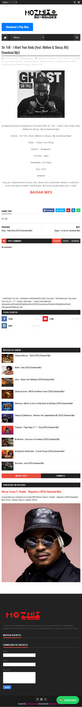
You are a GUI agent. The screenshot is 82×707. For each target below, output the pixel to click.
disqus (66, 241)
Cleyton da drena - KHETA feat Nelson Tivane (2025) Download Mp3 (39, 391)
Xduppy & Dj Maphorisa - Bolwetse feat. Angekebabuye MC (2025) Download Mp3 (45, 415)
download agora (31, 61)
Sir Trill (39, 64)
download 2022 (16, 61)
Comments (60, 476)
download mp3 (62, 61)
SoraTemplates (31, 703)
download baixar (47, 61)
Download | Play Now (17, 27)
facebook (75, 241)
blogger (56, 241)
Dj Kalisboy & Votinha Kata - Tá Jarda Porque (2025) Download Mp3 (39, 451)
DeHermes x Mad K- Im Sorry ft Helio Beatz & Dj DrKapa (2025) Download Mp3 (44, 403)
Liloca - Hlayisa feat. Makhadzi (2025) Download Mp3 (34, 379)
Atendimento (67, 700)
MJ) (33, 64)
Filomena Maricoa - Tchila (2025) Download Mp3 (33, 355)
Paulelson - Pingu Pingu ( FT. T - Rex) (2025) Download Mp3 (37, 427)
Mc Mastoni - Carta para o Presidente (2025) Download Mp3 (37, 439)
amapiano (42, 58)
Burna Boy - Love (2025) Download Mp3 (29, 463)
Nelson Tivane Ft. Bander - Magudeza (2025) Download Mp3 (31, 491)
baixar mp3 (68, 58)
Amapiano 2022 (55, 58)
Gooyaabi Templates (56, 703)
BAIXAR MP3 (41, 192)
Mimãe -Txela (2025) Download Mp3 (28, 367)
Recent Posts (21, 476)
